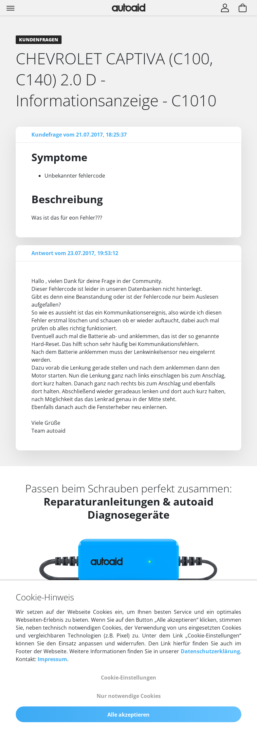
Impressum (52, 659)
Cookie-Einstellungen (128, 677)
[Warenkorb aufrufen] (242, 8)
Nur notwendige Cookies (129, 696)
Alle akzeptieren (128, 714)
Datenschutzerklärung (210, 651)
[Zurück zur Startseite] (128, 7)
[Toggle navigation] (11, 8)
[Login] (224, 8)
